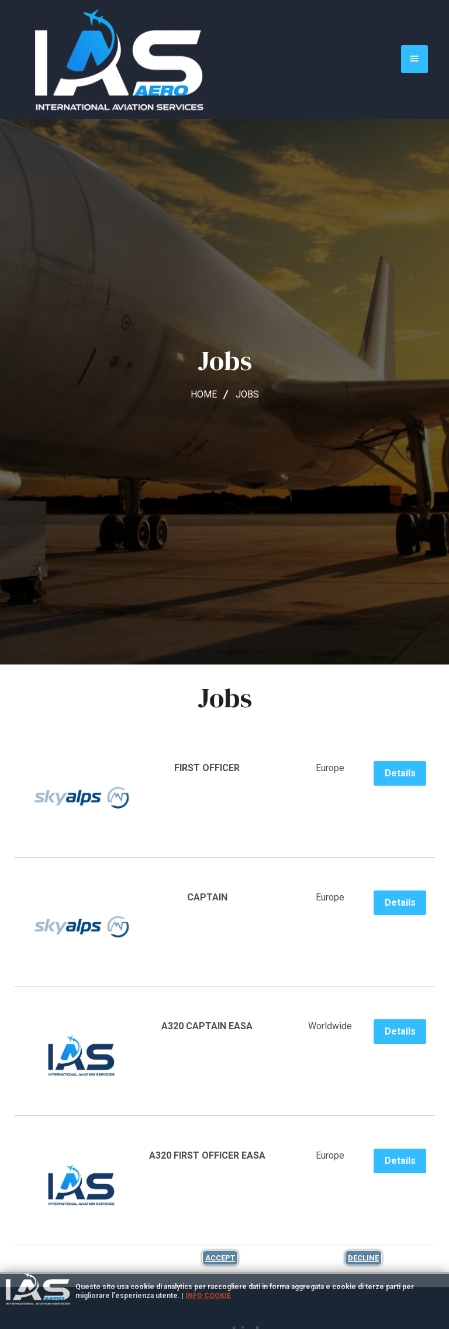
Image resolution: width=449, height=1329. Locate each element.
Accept (220, 1257)
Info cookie (208, 1296)
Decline (363, 1257)
